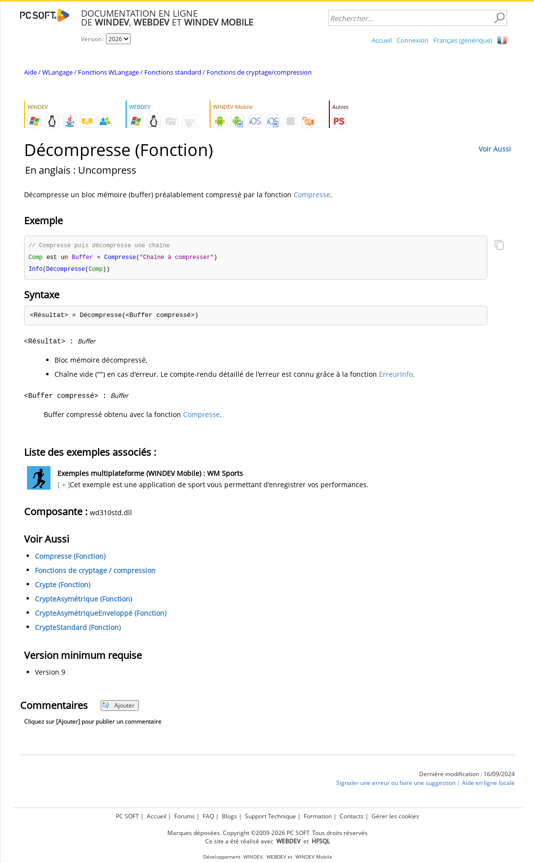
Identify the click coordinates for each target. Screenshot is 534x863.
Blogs (229, 816)
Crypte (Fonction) (62, 586)
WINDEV (253, 857)
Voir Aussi (495, 149)
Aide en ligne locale (488, 784)
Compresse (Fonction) (70, 557)
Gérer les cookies (395, 816)
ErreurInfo (396, 375)
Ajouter (118, 707)
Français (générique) (462, 40)
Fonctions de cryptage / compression (95, 571)
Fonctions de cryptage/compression (259, 72)
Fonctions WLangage (108, 72)
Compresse (312, 194)
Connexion (412, 40)
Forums (184, 816)
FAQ (208, 816)
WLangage (57, 72)
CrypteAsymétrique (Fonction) (83, 600)
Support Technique (270, 816)
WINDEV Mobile (313, 857)
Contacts (352, 816)
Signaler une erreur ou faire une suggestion (395, 784)
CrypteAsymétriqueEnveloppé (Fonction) (100, 614)
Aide (30, 72)
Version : (93, 39)
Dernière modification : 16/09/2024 (467, 775)
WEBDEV (276, 857)
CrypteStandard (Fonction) (78, 628)
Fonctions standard (172, 72)
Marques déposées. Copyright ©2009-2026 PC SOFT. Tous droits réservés (267, 833)
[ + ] (62, 486)
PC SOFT (127, 816)
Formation (318, 816)
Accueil (382, 40)
